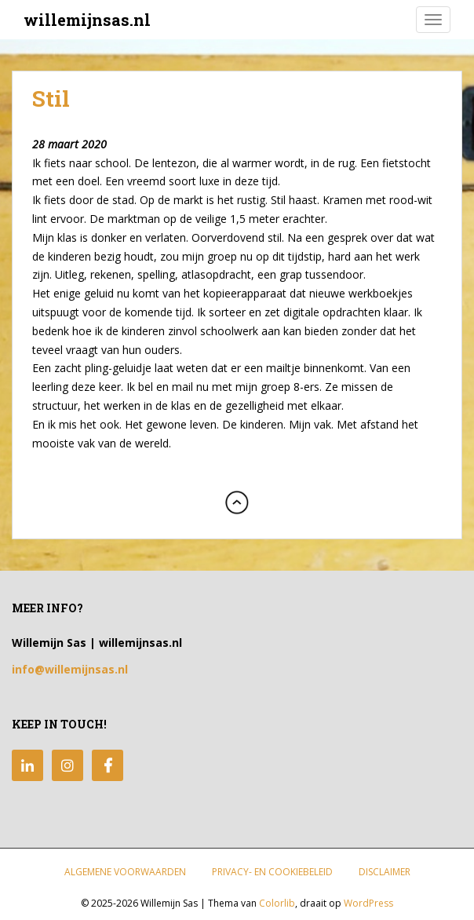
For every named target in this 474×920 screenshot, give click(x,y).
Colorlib (277, 903)
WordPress (368, 903)
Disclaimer (384, 871)
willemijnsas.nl (87, 19)
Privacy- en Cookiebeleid (272, 871)
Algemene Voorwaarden (125, 871)
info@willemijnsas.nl (70, 669)
